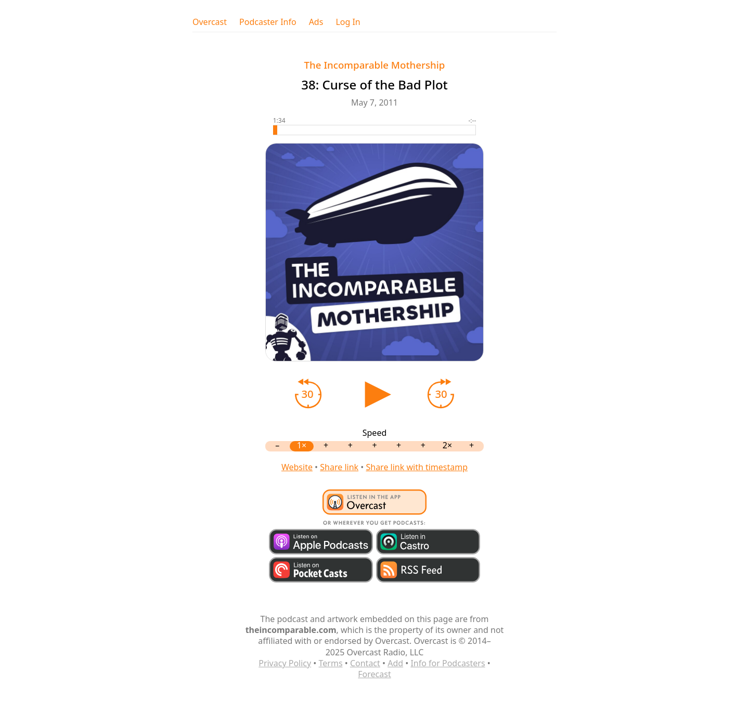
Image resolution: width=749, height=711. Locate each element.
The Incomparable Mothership (374, 64)
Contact (365, 663)
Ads (316, 22)
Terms (331, 663)
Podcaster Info (267, 22)
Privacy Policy (285, 663)
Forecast (374, 674)
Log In (347, 22)
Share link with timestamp (417, 467)
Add (395, 663)
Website (297, 467)
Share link (339, 467)
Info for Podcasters (447, 663)
